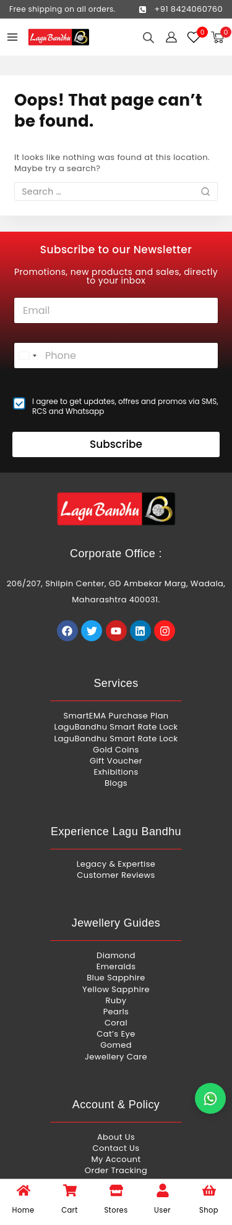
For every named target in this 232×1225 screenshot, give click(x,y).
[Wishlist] (194, 37)
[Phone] (116, 355)
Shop (208, 1210)
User (162, 1210)
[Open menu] (12, 37)
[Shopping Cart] (221, 37)
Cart (69, 1210)
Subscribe (116, 444)
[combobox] (27, 355)
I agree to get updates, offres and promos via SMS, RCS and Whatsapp (125, 406)
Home (23, 1210)
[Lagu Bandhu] (59, 37)
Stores (115, 1210)
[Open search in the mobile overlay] (148, 37)
